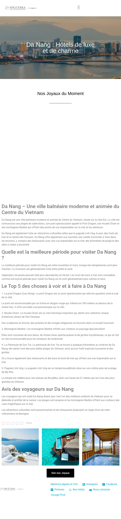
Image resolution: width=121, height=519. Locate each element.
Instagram (90, 484)
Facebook (109, 484)
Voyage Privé (58, 494)
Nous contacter (99, 489)
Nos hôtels (77, 489)
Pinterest (57, 489)
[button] (78, 7)
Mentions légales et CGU (64, 484)
